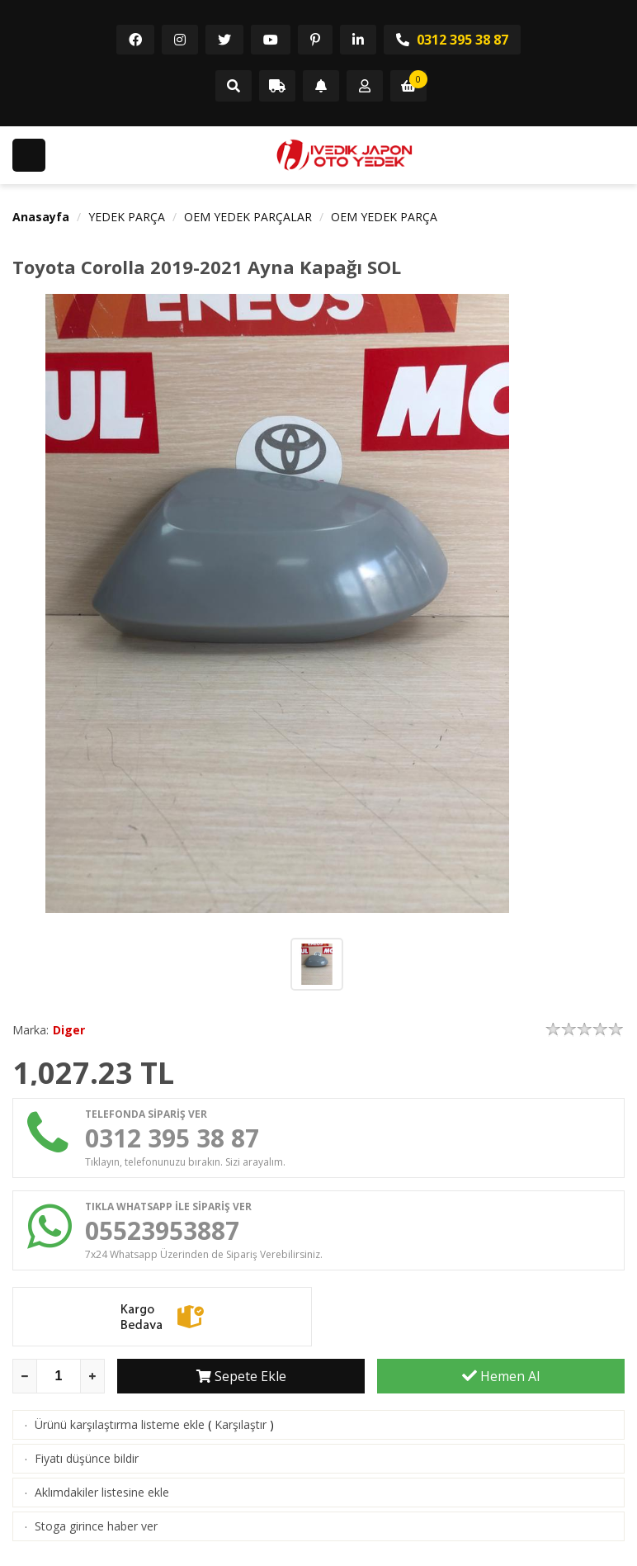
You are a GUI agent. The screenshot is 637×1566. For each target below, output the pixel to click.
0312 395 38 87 (452, 40)
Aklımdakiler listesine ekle (102, 1492)
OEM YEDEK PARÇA (384, 217)
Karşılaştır (241, 1424)
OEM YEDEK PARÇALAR (248, 217)
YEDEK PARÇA (126, 217)
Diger (69, 1030)
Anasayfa (40, 217)
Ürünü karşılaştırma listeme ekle (120, 1424)
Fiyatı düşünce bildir (87, 1458)
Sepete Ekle (241, 1376)
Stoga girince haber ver (96, 1526)
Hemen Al (501, 1376)
